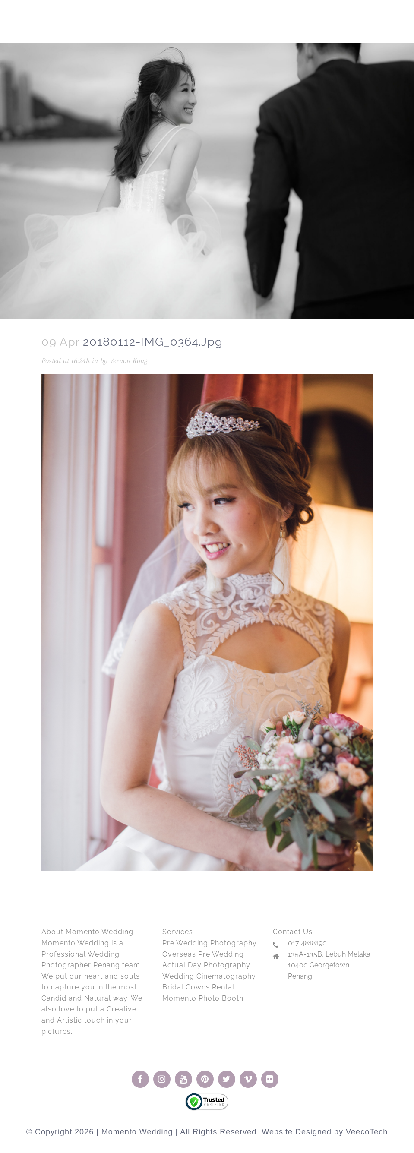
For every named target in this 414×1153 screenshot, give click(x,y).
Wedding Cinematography (209, 976)
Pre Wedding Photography (209, 943)
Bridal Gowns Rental (198, 987)
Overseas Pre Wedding (203, 954)
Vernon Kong (129, 360)
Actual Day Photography (206, 965)
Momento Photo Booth (202, 998)
